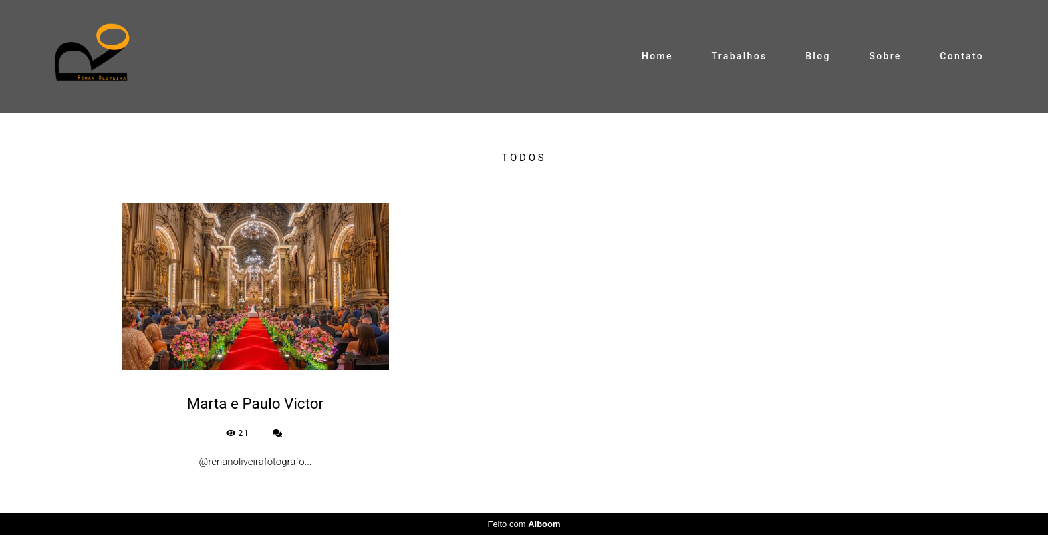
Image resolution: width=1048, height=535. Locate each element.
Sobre (885, 56)
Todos (524, 158)
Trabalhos (739, 56)
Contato (962, 56)
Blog (818, 56)
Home (657, 56)
